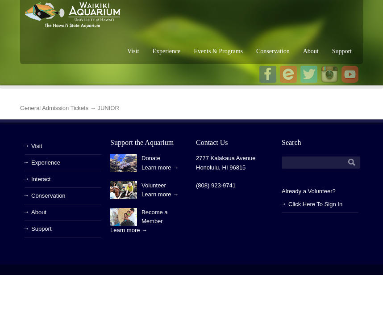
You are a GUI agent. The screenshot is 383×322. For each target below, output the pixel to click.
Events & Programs (218, 51)
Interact (40, 179)
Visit (133, 51)
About (311, 51)
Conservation (273, 51)
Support (342, 51)
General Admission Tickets (54, 108)
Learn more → (160, 167)
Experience (166, 51)
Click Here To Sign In (315, 204)
